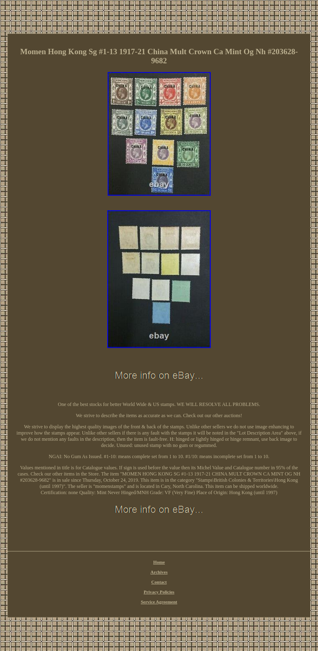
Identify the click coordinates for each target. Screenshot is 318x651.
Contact (158, 581)
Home (159, 562)
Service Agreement (159, 601)
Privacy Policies (159, 591)
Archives (158, 571)
